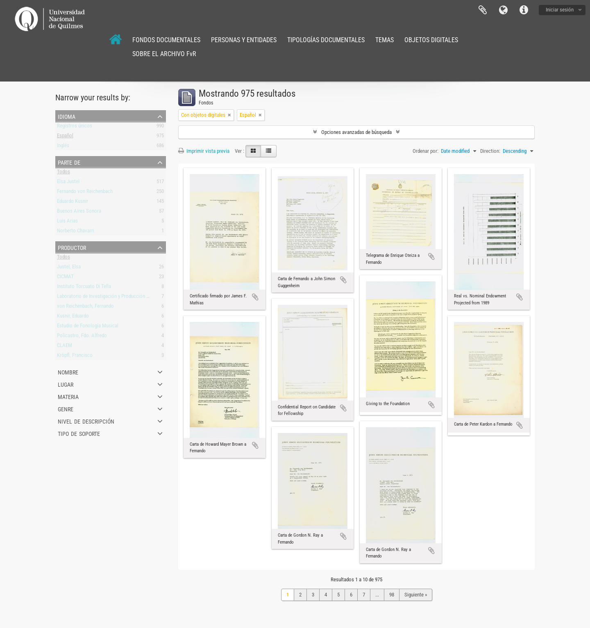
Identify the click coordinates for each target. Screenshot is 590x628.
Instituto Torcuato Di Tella (84, 288)
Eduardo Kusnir (72, 203)
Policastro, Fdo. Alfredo (82, 337)
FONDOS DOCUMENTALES (166, 40)
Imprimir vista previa (203, 151)
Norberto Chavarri (75, 232)
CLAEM (64, 347)
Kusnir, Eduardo (73, 317)
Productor (72, 247)
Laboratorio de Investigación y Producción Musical (110, 298)
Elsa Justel (68, 183)
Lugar (65, 384)
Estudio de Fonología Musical (87, 327)
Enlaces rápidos (523, 10)
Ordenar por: (425, 151)
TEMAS (384, 40)
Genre (65, 408)
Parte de (69, 162)
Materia (68, 396)
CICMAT (65, 278)
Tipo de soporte (79, 433)
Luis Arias (67, 222)
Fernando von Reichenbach (85, 193)
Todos (63, 173)
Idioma (503, 10)
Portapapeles (482, 10)
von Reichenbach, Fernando (85, 307)
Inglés (63, 147)
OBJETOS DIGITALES (431, 40)
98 (391, 595)
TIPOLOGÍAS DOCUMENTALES (326, 40)
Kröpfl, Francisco (75, 357)
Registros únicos (74, 127)
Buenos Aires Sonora (79, 212)
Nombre (68, 371)
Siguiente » (415, 595)
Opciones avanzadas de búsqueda (356, 132)
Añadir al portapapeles (255, 297)
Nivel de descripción (86, 421)
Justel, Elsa (69, 268)
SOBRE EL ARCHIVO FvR (164, 54)
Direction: (490, 151)
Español (65, 137)
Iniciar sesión (560, 10)
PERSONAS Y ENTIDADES (244, 40)
